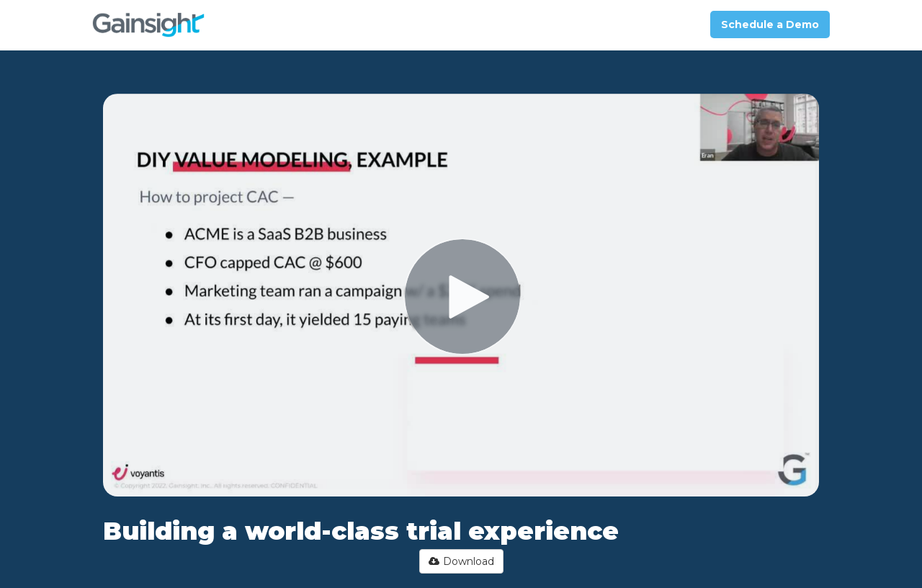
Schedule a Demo (770, 24)
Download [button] (461, 561)
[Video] (461, 295)
